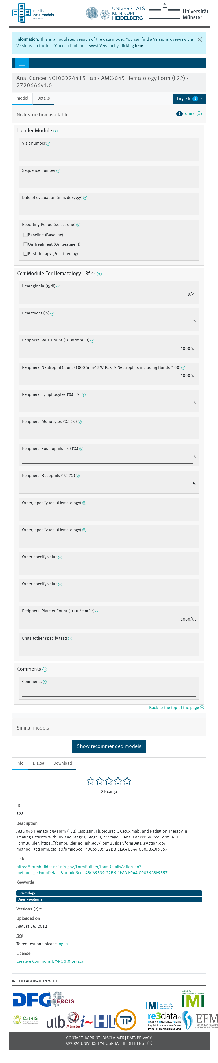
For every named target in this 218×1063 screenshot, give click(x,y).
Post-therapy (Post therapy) (53, 254)
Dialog (38, 763)
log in (63, 944)
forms (189, 114)
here (139, 46)
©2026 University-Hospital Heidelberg (105, 1044)
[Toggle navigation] (22, 63)
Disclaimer (113, 1038)
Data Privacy (139, 1038)
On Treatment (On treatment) (54, 244)
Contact (74, 1038)
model (22, 98)
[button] (189, 99)
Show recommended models (109, 746)
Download (62, 763)
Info (20, 763)
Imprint (92, 1038)
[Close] (199, 39)
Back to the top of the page (176, 708)
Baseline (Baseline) (45, 235)
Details (43, 98)
